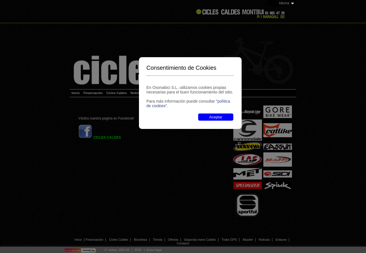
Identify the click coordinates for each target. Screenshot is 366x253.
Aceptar (215, 117)
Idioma (284, 3)
